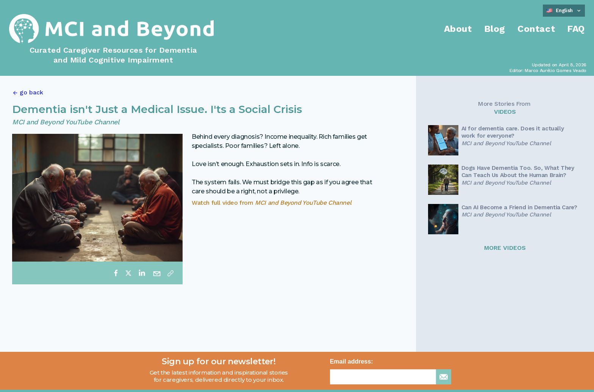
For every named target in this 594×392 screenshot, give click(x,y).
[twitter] (128, 273)
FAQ (576, 29)
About (458, 29)
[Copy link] (170, 273)
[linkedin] (141, 273)
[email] (156, 273)
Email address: (351, 361)
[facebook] (116, 273)
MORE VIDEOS (505, 247)
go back (31, 92)
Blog (494, 29)
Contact (536, 29)
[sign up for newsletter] (443, 376)
